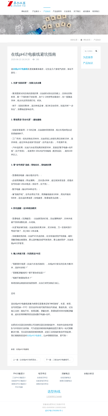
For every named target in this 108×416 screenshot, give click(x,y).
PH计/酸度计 (19, 373)
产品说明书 (57, 11)
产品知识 (46, 11)
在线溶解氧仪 (65, 378)
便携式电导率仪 (42, 384)
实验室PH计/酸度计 (19, 381)
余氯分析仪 (89, 373)
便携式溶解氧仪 (66, 381)
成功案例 (86, 11)
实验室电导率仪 (42, 381)
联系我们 (95, 11)
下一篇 (60, 360)
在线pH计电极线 (34, 335)
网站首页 (25, 11)
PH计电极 (19, 387)
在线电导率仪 (42, 378)
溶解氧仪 (66, 373)
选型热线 (54, 391)
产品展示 (36, 11)
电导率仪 (42, 373)
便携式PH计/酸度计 (19, 384)
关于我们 (77, 11)
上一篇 (27, 360)
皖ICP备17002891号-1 (54, 411)
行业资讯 (67, 11)
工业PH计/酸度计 (19, 378)
